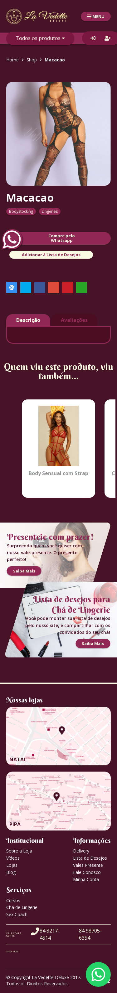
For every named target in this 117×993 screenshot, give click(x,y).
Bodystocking (21, 211)
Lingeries (50, 211)
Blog (11, 872)
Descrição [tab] (28, 320)
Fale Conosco (87, 872)
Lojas (11, 865)
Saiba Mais (24, 571)
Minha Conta (86, 879)
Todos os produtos (40, 38)
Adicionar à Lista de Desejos (51, 254)
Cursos (13, 900)
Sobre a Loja (19, 851)
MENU (96, 16)
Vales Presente (88, 865)
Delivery (81, 851)
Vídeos (13, 858)
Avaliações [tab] (74, 320)
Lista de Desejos (90, 858)
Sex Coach (16, 914)
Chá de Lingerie (21, 907)
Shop (32, 60)
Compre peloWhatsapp (40, 238)
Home (12, 60)
